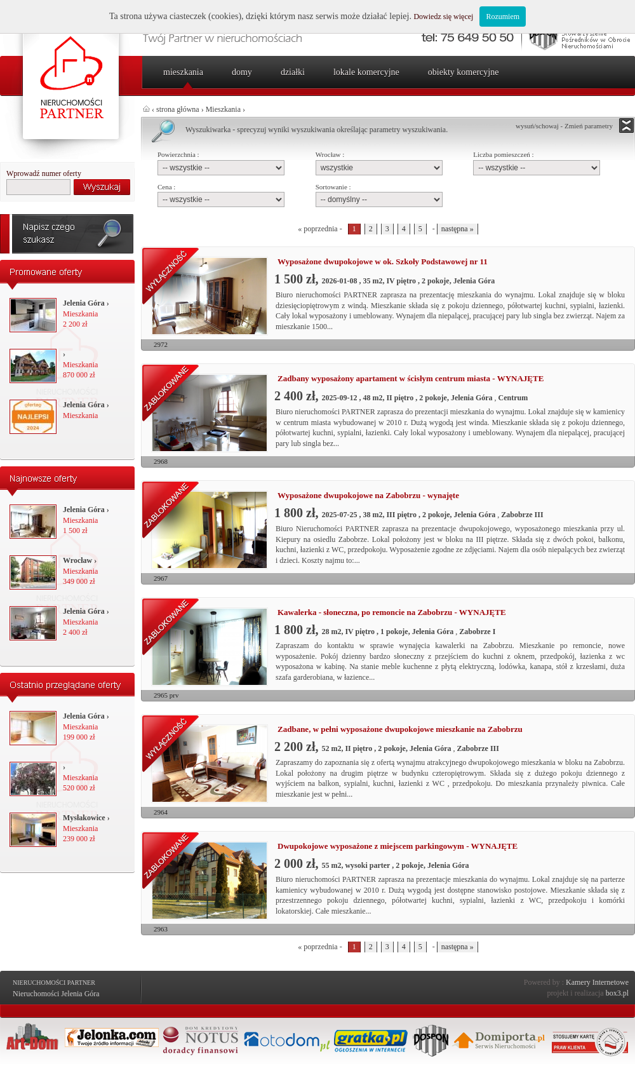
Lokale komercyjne (366, 72)
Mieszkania (183, 72)
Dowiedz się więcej (443, 16)
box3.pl (617, 993)
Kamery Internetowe (597, 982)
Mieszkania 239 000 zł (86, 828)
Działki (293, 72)
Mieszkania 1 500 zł (86, 520)
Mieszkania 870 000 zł (80, 364)
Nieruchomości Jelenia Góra (56, 993)
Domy (242, 72)
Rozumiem (502, 16)
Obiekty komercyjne (463, 72)
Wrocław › (80, 560)
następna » (457, 228)
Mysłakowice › (86, 817)
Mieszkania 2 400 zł (86, 622)
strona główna (177, 109)
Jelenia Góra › (86, 303)
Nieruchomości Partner (54, 982)
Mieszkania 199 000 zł (86, 727)
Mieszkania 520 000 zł (80, 777)
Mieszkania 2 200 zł (86, 314)
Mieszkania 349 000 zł (80, 571)
